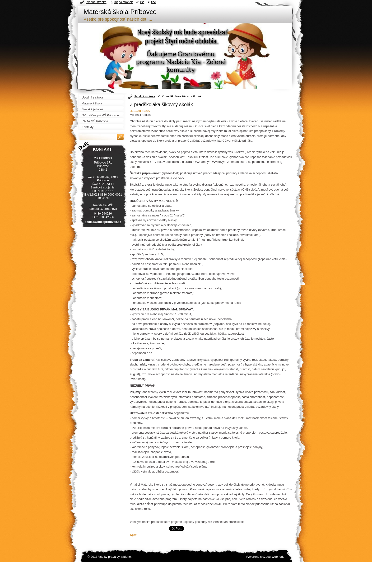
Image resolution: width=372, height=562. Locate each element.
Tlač (153, 2)
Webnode (277, 556)
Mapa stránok (123, 2)
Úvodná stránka (144, 96)
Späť (133, 535)
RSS (142, 2)
